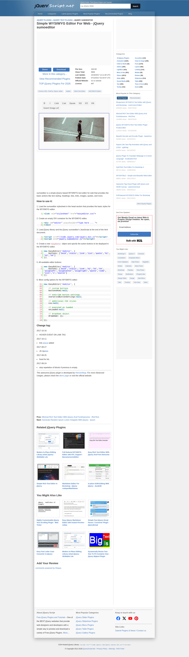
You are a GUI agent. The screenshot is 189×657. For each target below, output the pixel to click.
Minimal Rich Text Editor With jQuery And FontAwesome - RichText (70, 417)
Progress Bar (141, 274)
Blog (130, 14)
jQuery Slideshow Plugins (87, 621)
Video (145, 282)
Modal (120, 266)
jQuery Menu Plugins (85, 625)
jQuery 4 (131, 254)
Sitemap (112, 648)
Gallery (119, 67)
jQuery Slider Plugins (85, 617)
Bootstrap (121, 270)
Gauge (132, 278)
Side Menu (141, 278)
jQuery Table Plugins (85, 629)
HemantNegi (80, 373)
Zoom (137, 87)
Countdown (121, 258)
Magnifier (146, 262)
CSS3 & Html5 (121, 64)
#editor (68, 91)
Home (40, 14)
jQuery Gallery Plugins (85, 633)
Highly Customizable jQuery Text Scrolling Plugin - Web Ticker (48, 522)
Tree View (137, 282)
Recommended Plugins (114, 14)
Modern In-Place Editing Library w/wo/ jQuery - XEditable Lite (46, 454)
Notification (129, 274)
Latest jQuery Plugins (70, 14)
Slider (119, 78)
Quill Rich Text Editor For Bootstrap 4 (130, 167)
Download (61, 70)
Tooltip (119, 87)
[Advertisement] (74, 48)
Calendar (129, 266)
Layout (137, 67)
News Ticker (139, 266)
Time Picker (140, 270)
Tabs (119, 282)
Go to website (96, 81)
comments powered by (48, 568)
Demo (45, 70)
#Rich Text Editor (79, 91)
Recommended (135, 98)
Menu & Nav (121, 72)
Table (136, 81)
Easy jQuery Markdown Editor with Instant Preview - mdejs (73, 522)
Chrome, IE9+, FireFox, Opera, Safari (50, 91)
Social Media (121, 81)
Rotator (137, 75)
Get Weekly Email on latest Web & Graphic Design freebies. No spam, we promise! (134, 219)
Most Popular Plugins (91, 14)
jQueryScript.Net (89, 648)
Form (136, 64)
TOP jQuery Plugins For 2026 (55, 83)
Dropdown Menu (134, 258)
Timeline (127, 282)
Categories (52, 14)
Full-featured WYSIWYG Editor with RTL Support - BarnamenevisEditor (72, 454)
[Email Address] (134, 227)
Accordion (138, 58)
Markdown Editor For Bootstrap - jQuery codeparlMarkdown (70, 485)
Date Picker (135, 262)
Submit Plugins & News (125, 630)
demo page (64, 376)
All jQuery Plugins (123, 58)
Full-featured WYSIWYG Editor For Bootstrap (133, 195)
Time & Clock (139, 84)
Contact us (141, 630)
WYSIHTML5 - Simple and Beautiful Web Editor (134, 176)
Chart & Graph (140, 61)
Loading (138, 69)
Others (119, 75)
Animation (120, 61)
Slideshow (138, 78)
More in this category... (55, 74)
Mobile (137, 72)
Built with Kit (134, 240)
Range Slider (122, 278)
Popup (120, 274)
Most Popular (122, 98)
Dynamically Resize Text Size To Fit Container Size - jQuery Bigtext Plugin (99, 553)
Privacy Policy (102, 648)
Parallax (130, 270)
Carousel (141, 254)
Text (118, 84)
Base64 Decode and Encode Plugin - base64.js (134, 136)
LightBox (120, 69)
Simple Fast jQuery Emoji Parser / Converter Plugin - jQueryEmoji (98, 522)
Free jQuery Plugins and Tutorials (55, 4)
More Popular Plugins (144, 204)
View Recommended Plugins (54, 78)
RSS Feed (120, 648)
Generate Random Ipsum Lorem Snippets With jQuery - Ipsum (68, 420)
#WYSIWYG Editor (95, 91)
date (46, 351)
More (65, 633)
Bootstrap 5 (121, 254)
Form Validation (123, 262)
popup (45, 343)
